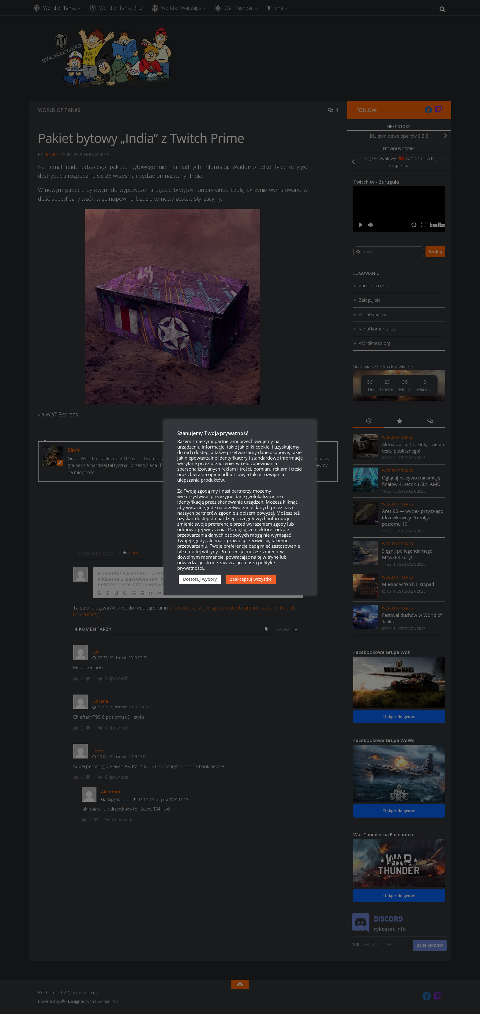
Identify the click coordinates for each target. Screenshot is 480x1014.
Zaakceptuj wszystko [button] (251, 579)
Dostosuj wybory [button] (200, 579)
